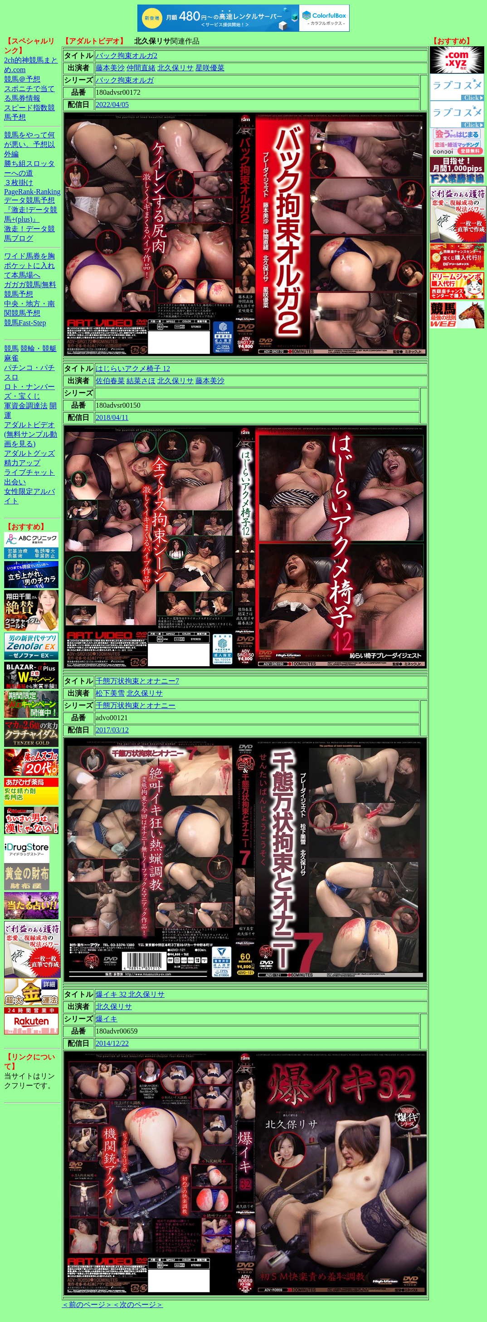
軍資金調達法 (26, 406)
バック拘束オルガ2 (126, 55)
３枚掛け (18, 182)
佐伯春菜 (110, 381)
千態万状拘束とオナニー (135, 705)
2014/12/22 (112, 1043)
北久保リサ (175, 68)
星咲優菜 (209, 68)
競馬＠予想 (22, 79)
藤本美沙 (110, 68)
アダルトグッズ (29, 453)
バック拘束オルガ (125, 80)
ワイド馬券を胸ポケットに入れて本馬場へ (29, 265)
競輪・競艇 (38, 348)
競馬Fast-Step (25, 323)
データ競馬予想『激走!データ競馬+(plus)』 (30, 209)
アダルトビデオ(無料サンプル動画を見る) (30, 434)
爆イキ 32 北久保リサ (130, 994)
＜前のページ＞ (87, 1304)
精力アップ (22, 463)
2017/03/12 (112, 730)
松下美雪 (110, 693)
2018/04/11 (112, 417)
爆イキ (106, 1019)
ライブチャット (29, 472)
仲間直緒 (141, 68)
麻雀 (11, 358)
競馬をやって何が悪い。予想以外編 (29, 144)
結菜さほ (141, 381)
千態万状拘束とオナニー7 (137, 681)
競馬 (11, 348)
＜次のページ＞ (137, 1304)
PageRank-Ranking (32, 191)
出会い (15, 482)
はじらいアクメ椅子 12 (133, 368)
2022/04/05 (112, 104)
